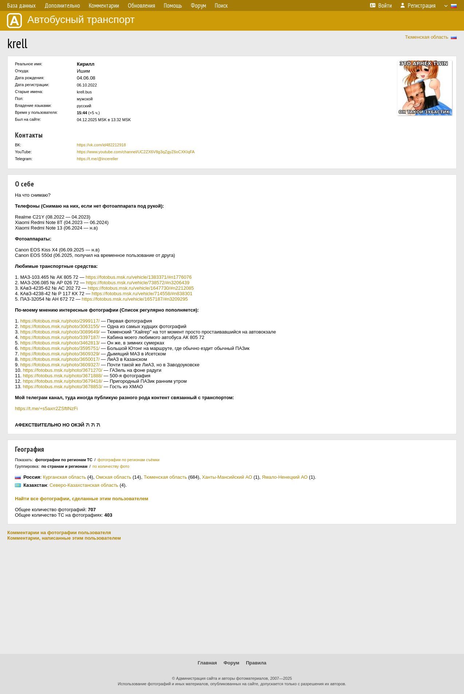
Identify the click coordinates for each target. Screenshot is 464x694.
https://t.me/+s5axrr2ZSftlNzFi (46, 408)
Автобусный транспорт (71, 20)
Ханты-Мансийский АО (227, 477)
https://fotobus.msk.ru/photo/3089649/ (59, 332)
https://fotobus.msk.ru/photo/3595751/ (59, 348)
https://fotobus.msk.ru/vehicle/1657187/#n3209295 (135, 299)
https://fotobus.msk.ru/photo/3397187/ (59, 337)
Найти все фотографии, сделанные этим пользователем (81, 498)
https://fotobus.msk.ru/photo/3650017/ (59, 359)
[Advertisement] (232, 597)
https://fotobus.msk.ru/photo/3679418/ (62, 381)
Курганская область (64, 477)
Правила (256, 663)
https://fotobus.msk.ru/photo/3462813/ (59, 343)
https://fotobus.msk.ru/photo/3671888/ (62, 375)
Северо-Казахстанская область (84, 485)
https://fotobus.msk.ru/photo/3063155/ (59, 326)
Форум (231, 663)
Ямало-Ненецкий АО (285, 477)
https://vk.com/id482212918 (101, 145)
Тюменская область (426, 37)
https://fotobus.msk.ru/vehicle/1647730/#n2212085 (141, 288)
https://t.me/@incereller (97, 159)
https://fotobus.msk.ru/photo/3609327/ (59, 364)
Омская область (113, 477)
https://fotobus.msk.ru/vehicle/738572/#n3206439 (137, 282)
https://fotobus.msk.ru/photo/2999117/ (59, 321)
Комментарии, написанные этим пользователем (64, 538)
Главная (207, 663)
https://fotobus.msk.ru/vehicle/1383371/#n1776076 (139, 277)
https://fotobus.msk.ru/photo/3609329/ (59, 353)
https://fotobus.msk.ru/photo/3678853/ (62, 386)
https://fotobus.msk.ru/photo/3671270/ (62, 370)
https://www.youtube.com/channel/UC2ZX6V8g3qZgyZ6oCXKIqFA (135, 152)
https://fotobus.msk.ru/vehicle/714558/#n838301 (142, 293)
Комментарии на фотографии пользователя (59, 532)
